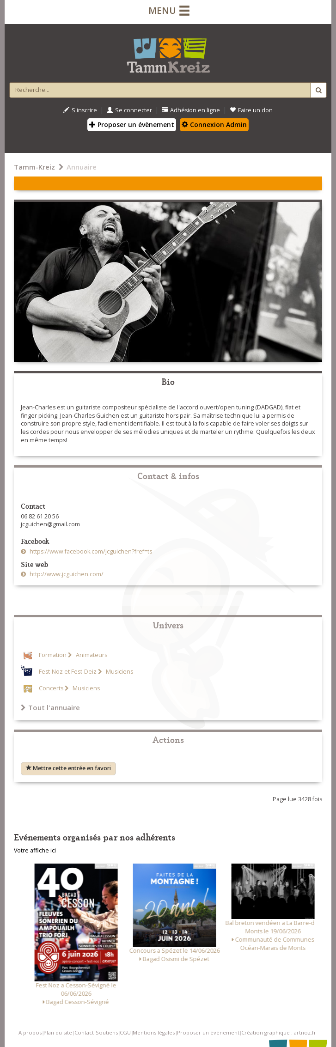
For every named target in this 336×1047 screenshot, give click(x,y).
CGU (125, 1032)
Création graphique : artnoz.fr (278, 1032)
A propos (30, 1032)
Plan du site (57, 1032)
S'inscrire (80, 110)
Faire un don (251, 110)
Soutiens (107, 1032)
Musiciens (118, 672)
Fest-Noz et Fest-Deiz (68, 672)
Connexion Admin (214, 124)
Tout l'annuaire (50, 707)
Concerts (51, 688)
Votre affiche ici (35, 850)
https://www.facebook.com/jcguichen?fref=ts (90, 551)
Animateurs (90, 655)
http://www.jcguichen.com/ (66, 574)
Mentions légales (154, 1032)
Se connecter (129, 110)
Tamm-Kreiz (34, 166)
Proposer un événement (208, 1032)
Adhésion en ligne (191, 110)
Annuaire (82, 166)
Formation (53, 655)
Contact (84, 1032)
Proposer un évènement (131, 124)
